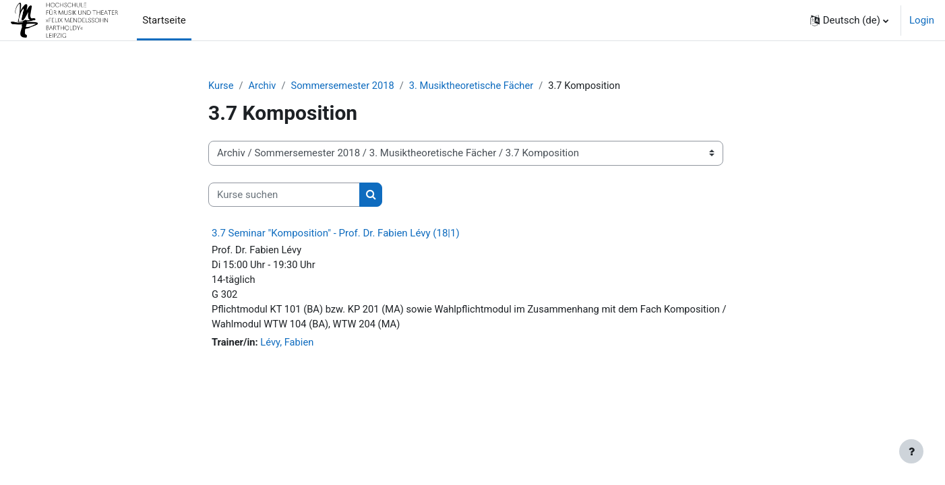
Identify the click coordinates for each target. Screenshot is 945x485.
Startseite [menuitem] (164, 20)
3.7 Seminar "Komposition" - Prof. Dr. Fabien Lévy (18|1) (336, 234)
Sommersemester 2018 (345, 85)
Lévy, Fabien (289, 345)
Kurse (221, 85)
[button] (849, 20)
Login (921, 20)
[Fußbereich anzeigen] (911, 451)
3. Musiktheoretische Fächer (476, 85)
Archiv (263, 85)
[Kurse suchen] (284, 195)
